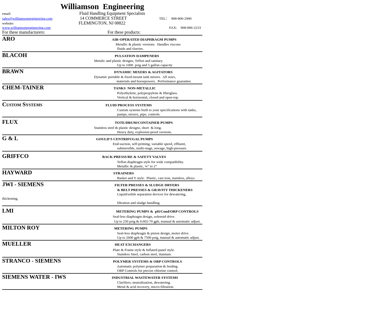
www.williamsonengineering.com (26, 28)
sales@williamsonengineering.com (27, 18)
